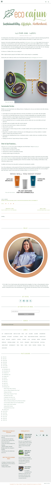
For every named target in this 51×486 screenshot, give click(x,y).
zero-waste (4, 348)
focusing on (36, 146)
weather (34, 345)
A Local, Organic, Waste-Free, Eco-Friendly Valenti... (14, 402)
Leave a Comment (4, 199)
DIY (2, 333)
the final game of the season (30, 42)
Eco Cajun (16, 484)
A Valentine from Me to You (9, 397)
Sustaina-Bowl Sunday (8, 406)
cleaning (36, 333)
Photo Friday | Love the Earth (9, 399)
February (6, 386)
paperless (4, 342)
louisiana (33, 339)
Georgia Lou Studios (36, 484)
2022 (4, 357)
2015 (4, 411)
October (5, 372)
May (5, 381)
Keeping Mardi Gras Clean (9, 407)
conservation (42, 333)
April (5, 383)
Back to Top (47, 483)
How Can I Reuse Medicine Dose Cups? (12, 390)
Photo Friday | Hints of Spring (10, 388)
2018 (4, 364)
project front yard (35, 342)
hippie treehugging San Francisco (35, 57)
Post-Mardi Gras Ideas (8, 395)
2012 (4, 416)
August (5, 376)
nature (38, 339)
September (6, 374)
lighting (19, 339)
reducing (26, 200)
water (30, 345)
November (6, 371)
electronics (15, 336)
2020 (4, 360)
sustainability (34, 200)
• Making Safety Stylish (6, 466)
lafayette (13, 339)
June (5, 379)
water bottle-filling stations (6, 158)
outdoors (43, 339)
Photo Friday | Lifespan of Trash (10, 393)
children (31, 333)
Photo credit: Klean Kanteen (10, 192)
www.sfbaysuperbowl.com (33, 170)
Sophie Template (23, 484)
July (5, 378)
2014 (4, 413)
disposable (11, 200)
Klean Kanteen (4, 159)
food (18, 200)
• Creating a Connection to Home (8, 462)
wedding (39, 345)
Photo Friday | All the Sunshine (10, 404)
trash (18, 345)
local (29, 339)
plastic (21, 342)
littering (24, 339)
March (5, 385)
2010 (4, 418)
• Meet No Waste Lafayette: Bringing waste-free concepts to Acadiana (7, 448)
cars (26, 333)
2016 (4, 367)
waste (26, 345)
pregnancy (27, 342)
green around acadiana (33, 336)
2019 (4, 362)
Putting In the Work (7, 392)
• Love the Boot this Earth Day (7, 439)
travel (22, 345)
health (3, 339)
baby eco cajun (17, 333)
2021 (4, 358)
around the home (5, 200)
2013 (4, 414)
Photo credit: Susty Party (9, 102)
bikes (23, 333)
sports (29, 200)
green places (42, 336)
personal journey (11, 342)
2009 (4, 420)
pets (18, 342)
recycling (22, 200)
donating (4, 336)
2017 (4, 365)
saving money (5, 345)
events (15, 200)
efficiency (9, 336)
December (6, 369)
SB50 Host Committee (7, 146)
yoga (44, 345)
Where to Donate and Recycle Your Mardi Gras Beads (14, 400)
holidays (8, 339)
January (5, 409)
